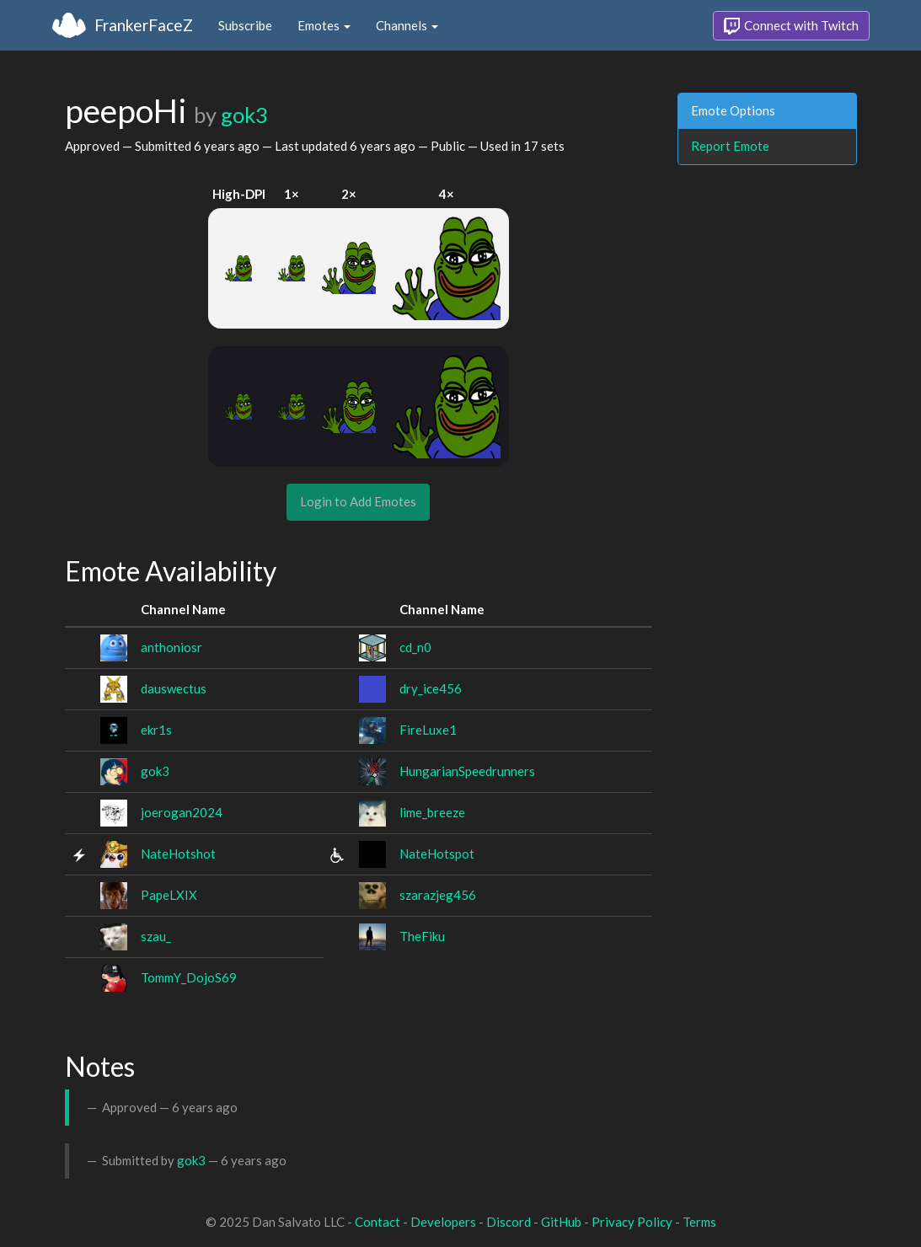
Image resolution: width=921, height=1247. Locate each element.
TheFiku (422, 936)
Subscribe (245, 25)
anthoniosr (171, 647)
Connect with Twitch (791, 26)
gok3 (244, 114)
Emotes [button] (324, 25)
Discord (508, 1221)
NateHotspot (436, 853)
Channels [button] (407, 25)
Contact (377, 1221)
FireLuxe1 (428, 729)
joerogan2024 (181, 812)
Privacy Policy (632, 1221)
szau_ (156, 936)
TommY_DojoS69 (189, 977)
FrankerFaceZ (143, 25)
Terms (699, 1221)
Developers (443, 1221)
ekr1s (156, 729)
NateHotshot (178, 853)
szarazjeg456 (437, 894)
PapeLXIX (169, 894)
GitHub (561, 1221)
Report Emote (730, 145)
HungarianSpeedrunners (467, 771)
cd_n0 (415, 647)
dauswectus (173, 688)
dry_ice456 (430, 688)
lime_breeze (432, 812)
